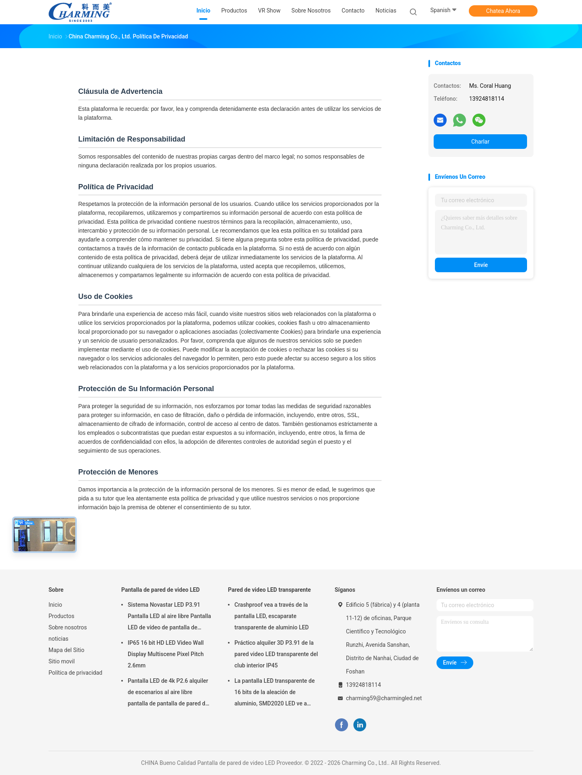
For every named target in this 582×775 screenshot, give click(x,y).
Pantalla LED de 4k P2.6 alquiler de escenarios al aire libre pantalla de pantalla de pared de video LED (168, 693)
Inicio (55, 604)
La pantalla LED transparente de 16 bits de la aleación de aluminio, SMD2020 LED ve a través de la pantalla (274, 693)
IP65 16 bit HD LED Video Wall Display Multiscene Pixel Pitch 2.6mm (166, 654)
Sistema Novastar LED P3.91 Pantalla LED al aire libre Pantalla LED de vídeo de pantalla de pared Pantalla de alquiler (169, 617)
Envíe (481, 265)
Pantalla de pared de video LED (160, 590)
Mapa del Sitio (66, 650)
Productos (61, 616)
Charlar (480, 141)
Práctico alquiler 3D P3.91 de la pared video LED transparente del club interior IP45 (276, 654)
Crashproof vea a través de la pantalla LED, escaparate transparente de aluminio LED (271, 616)
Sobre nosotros (67, 627)
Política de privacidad (75, 672)
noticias (58, 638)
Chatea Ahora (503, 11)
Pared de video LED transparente (269, 590)
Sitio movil (61, 661)
